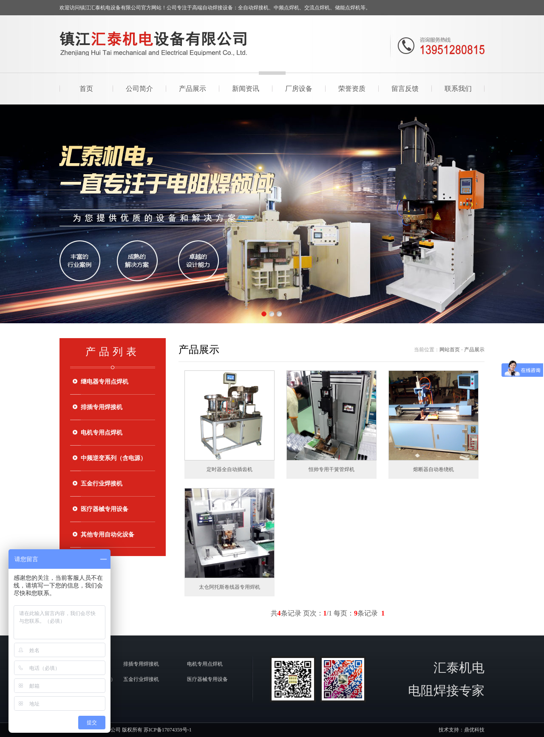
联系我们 (458, 88)
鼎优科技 (474, 730)
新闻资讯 (245, 88)
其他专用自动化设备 (107, 534)
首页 (86, 88)
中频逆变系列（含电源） (113, 458)
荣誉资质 (352, 88)
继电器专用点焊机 (104, 381)
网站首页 (449, 350)
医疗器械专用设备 (104, 509)
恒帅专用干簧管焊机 (331, 469)
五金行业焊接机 (101, 483)
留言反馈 (405, 88)
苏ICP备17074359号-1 (168, 730)
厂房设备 (298, 88)
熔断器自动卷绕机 (433, 469)
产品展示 (192, 88)
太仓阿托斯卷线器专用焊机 (229, 587)
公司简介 (139, 88)
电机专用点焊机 (101, 432)
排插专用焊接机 (101, 407)
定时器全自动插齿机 (229, 469)
